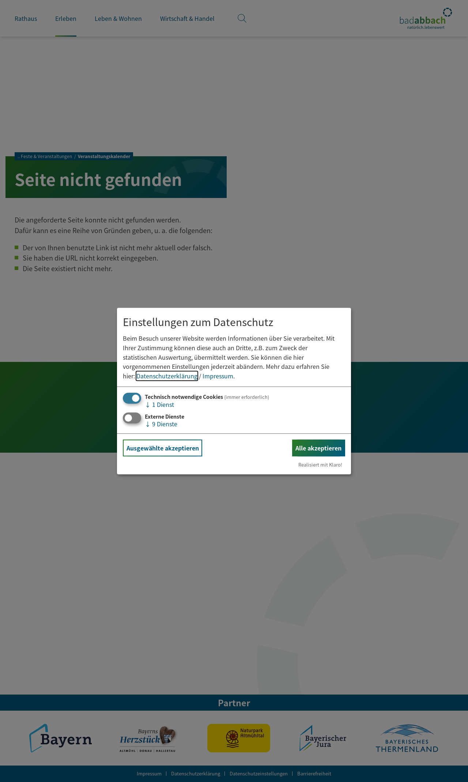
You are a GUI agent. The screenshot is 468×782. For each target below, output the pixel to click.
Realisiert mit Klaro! (320, 464)
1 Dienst (159, 404)
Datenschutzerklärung (166, 375)
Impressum (218, 375)
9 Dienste (161, 423)
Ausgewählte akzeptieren (163, 448)
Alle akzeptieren (318, 448)
